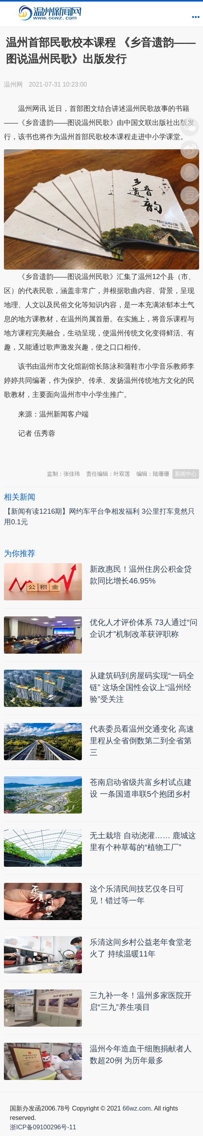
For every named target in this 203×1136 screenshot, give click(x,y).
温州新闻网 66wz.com (73, 453)
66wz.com (137, 1108)
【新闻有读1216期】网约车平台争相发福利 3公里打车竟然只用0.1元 (99, 516)
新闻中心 (186, 474)
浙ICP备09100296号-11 (43, 1127)
